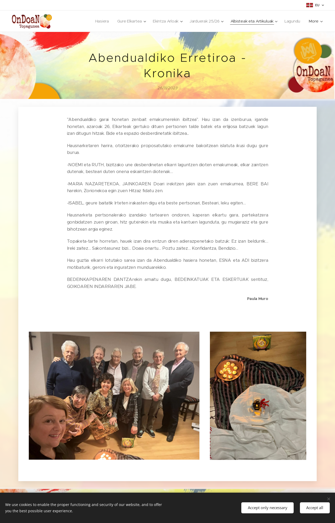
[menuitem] (98, 21)
